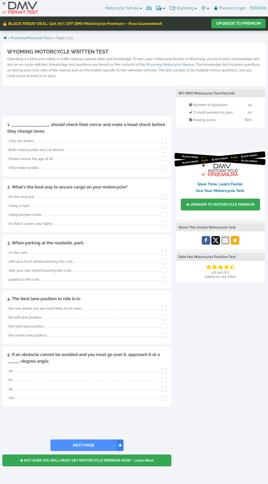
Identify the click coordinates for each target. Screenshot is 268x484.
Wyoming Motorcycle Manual (170, 64)
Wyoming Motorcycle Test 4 (31, 38)
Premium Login (230, 8)
